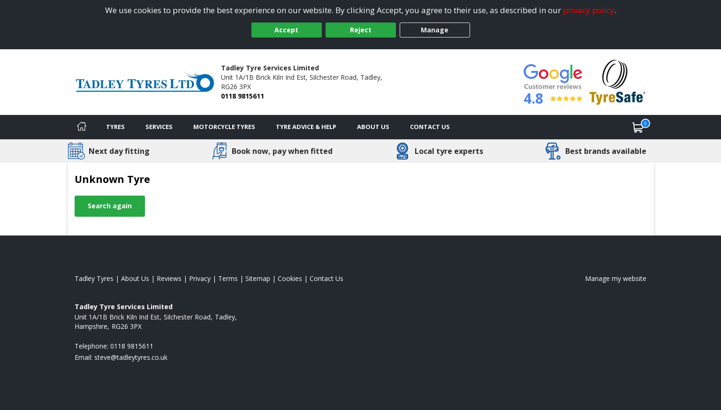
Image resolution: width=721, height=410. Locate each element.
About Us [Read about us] (135, 278)
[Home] (82, 127)
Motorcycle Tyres (224, 126)
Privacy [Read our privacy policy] (200, 278)
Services (159, 126)
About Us (373, 126)
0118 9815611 (242, 95)
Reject (361, 29)
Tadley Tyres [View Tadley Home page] (94, 278)
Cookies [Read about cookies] (290, 278)
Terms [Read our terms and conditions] (228, 278)
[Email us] (130, 357)
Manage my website (615, 278)
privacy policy (589, 10)
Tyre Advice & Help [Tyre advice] (306, 126)
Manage (434, 29)
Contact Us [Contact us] (430, 126)
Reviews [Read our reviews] (169, 278)
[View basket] (638, 127)
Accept (286, 29)
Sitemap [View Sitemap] (257, 278)
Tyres (115, 126)
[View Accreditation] (617, 81)
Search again (110, 205)
